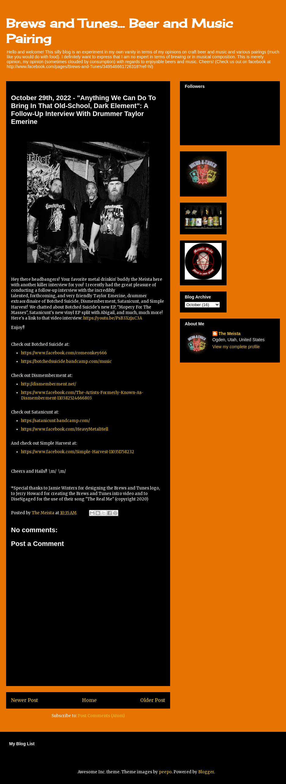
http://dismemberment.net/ (48, 384)
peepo (165, 772)
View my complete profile (236, 346)
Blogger (206, 772)
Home (89, 700)
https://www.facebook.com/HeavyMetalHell (64, 429)
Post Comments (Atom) (101, 715)
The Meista (230, 333)
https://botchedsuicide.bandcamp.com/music (66, 361)
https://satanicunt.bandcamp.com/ (55, 420)
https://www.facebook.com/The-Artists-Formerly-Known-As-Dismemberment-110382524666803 (82, 395)
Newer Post (24, 700)
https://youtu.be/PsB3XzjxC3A (112, 318)
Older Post (152, 700)
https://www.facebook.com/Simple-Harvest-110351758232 (77, 451)
